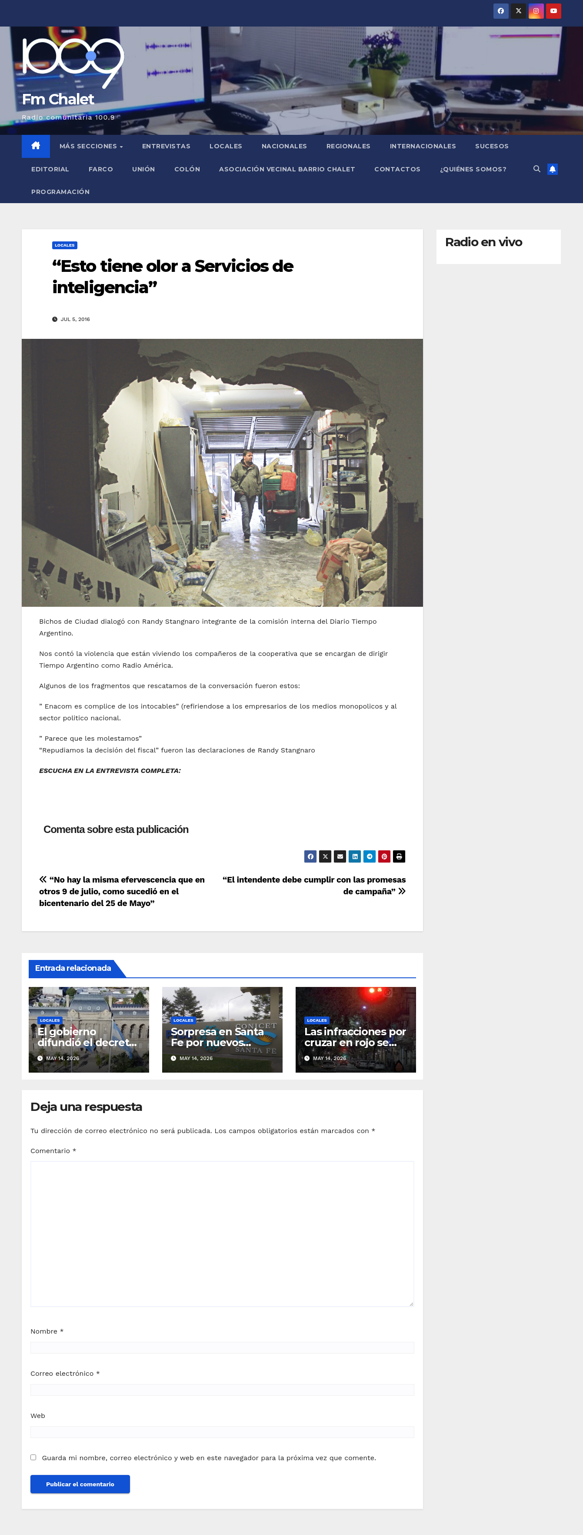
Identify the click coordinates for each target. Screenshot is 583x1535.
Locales (226, 146)
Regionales (348, 146)
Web (37, 1415)
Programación (60, 192)
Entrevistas (166, 146)
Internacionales (423, 146)
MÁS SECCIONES (89, 146)
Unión (143, 169)
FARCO (101, 169)
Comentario (53, 1151)
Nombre (47, 1331)
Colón (187, 169)
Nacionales (284, 146)
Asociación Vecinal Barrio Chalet (287, 169)
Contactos (397, 169)
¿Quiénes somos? (473, 169)
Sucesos (492, 146)
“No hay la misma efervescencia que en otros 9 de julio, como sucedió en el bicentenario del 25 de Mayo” (122, 891)
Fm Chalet (58, 99)
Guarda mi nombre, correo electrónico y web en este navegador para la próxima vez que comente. (209, 1458)
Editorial (50, 169)
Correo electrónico (65, 1373)
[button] (536, 169)
